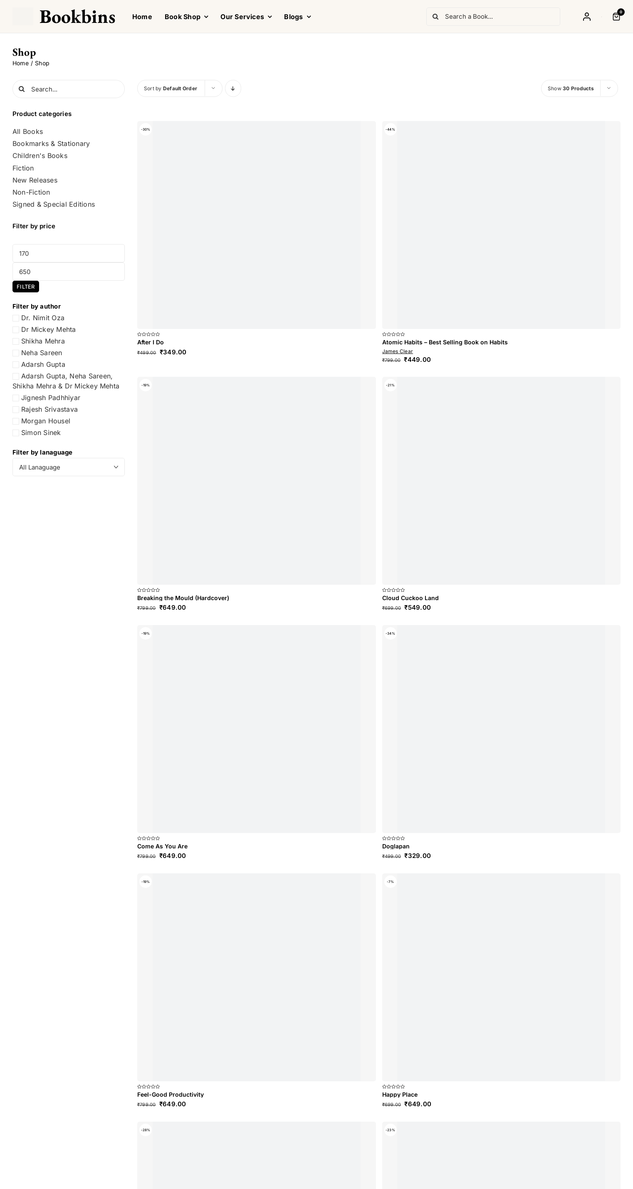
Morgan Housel (45, 421)
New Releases (34, 180)
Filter (26, 286)
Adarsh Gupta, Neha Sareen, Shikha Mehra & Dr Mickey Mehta (65, 381)
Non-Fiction (31, 192)
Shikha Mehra (43, 341)
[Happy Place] (501, 977)
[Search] (435, 16)
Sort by (170, 88)
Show (571, 88)
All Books (27, 132)
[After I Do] (256, 225)
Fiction (23, 168)
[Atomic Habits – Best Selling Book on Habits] (501, 225)
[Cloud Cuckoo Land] (501, 481)
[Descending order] (233, 88)
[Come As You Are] (256, 729)
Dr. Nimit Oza (42, 318)
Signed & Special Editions (53, 204)
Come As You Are (162, 846)
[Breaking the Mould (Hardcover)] (256, 481)
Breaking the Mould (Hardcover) (183, 598)
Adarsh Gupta (43, 364)
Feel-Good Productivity (170, 1094)
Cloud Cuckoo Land (410, 598)
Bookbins (78, 16)
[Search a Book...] (493, 16)
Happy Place (400, 1094)
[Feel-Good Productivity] (256, 977)
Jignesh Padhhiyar (50, 397)
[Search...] (68, 89)
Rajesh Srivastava (49, 409)
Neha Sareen (41, 353)
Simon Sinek (41, 432)
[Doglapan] (501, 729)
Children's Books (39, 156)
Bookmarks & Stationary (51, 144)
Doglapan (396, 846)
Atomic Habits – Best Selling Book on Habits (445, 342)
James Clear (397, 351)
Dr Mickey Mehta (48, 329)
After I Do (150, 342)
